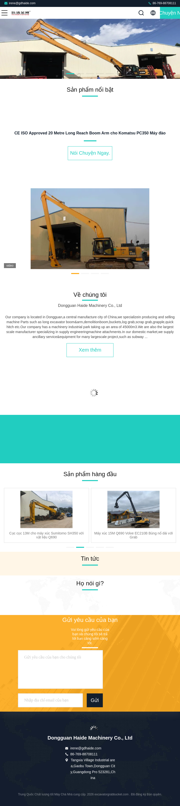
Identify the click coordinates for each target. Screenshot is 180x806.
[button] (60, 73)
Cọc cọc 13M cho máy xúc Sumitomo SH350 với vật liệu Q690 (46, 535)
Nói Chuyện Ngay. (170, 13)
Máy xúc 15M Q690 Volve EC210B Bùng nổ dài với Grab (133, 535)
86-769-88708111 (162, 3)
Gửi (95, 700)
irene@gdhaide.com (20, 3)
